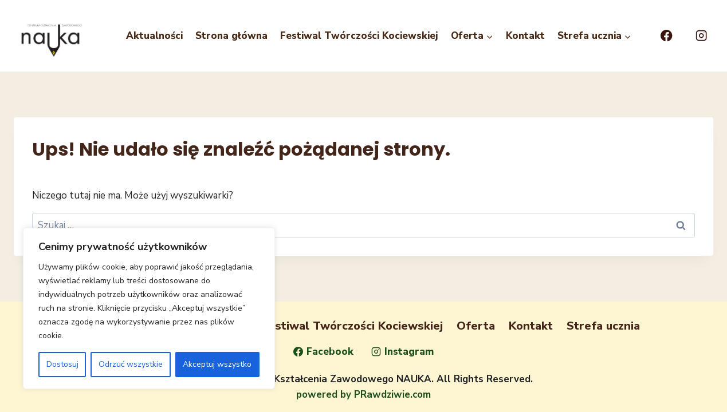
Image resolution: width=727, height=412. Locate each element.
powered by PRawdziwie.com (363, 394)
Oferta (476, 326)
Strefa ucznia (603, 326)
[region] (149, 308)
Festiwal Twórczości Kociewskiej (359, 35)
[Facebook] (666, 35)
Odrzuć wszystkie (131, 364)
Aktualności (154, 35)
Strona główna (231, 35)
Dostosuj (62, 364)
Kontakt (525, 35)
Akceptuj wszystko (217, 364)
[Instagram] (701, 35)
